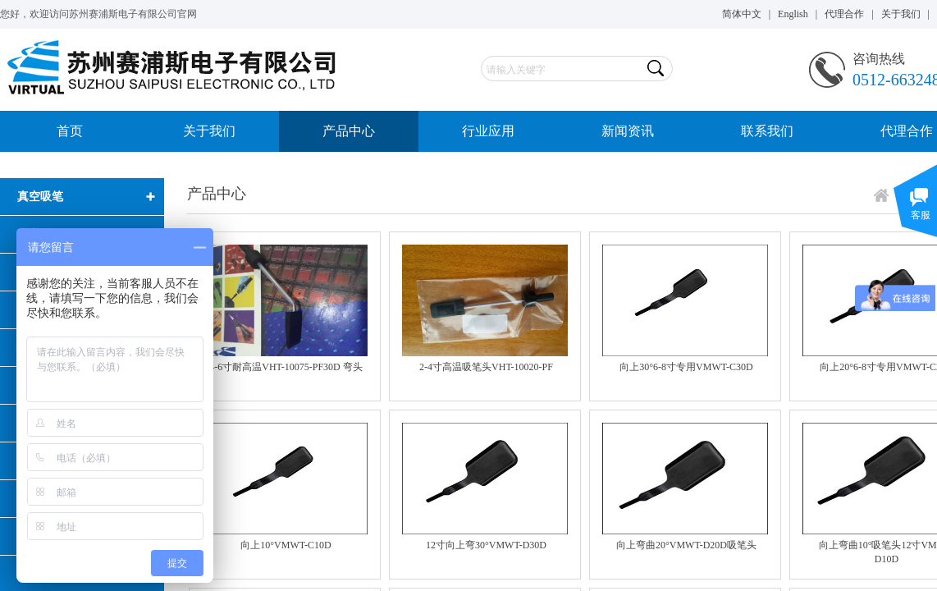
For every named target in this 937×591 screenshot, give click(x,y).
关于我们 (209, 131)
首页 (70, 131)
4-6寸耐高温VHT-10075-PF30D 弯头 (286, 367)
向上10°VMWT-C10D (285, 545)
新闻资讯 (627, 131)
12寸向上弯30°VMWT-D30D (486, 545)
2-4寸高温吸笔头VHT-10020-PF (486, 367)
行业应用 (488, 131)
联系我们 (767, 131)
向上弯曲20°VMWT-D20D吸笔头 (686, 545)
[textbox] (562, 70)
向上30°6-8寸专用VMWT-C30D (685, 367)
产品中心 (348, 131)
